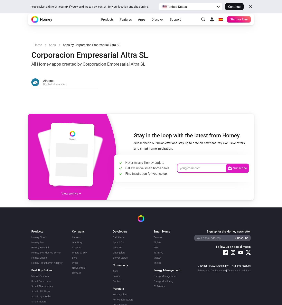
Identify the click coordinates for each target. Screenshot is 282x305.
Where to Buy (79, 252)
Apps (141, 25)
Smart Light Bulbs (41, 296)
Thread (157, 262)
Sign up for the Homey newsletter (229, 231)
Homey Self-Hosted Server (46, 252)
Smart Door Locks (41, 281)
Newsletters (79, 267)
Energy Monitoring (163, 281)
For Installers (120, 294)
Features (126, 25)
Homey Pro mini (40, 247)
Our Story (77, 242)
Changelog (119, 252)
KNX (156, 247)
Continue (234, 7)
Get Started (119, 237)
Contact (76, 273)
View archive (71, 193)
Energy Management (165, 276)
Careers (76, 237)
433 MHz (158, 252)
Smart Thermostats (42, 286)
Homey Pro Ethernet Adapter (46, 262)
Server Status (120, 257)
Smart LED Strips (40, 291)
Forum (116, 276)
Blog (74, 257)
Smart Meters (38, 301)
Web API (117, 247)
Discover (158, 25)
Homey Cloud (38, 237)
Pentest (117, 281)
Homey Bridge (39, 257)
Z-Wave (158, 237)
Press (75, 262)
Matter (157, 257)
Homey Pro (37, 242)
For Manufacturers (123, 299)
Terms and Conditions (239, 270)
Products (107, 25)
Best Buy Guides (41, 270)
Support (175, 25)
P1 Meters (159, 286)
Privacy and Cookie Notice (212, 270)
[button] (190, 6)
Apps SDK (118, 242)
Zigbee (157, 242)
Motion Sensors (40, 276)
